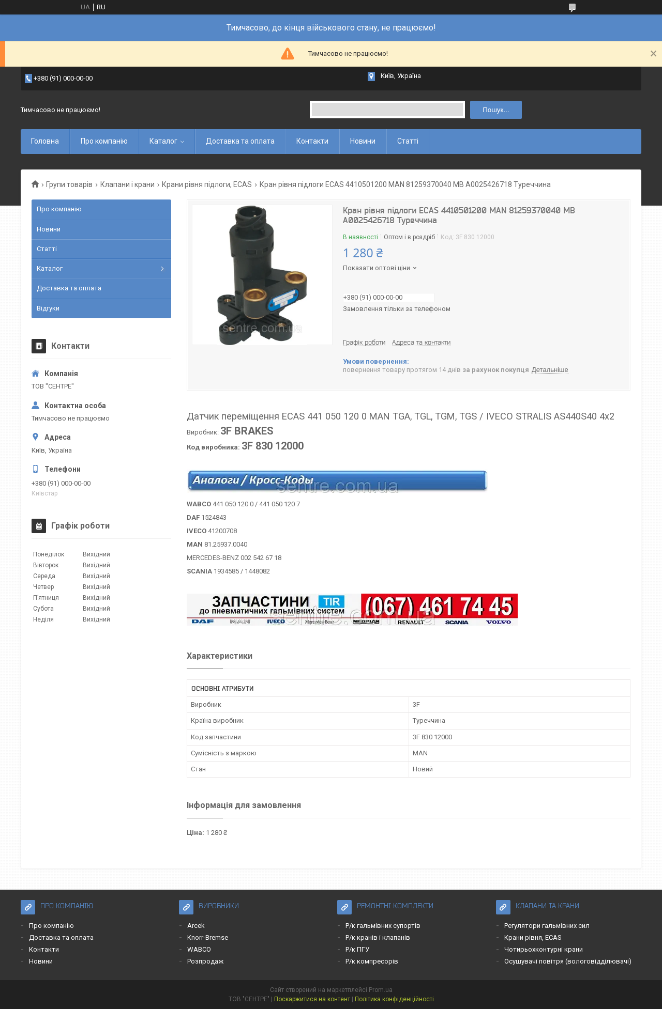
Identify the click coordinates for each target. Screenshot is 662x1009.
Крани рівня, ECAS (533, 937)
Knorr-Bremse (207, 937)
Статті (407, 141)
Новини (362, 141)
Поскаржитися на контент (312, 999)
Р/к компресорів (371, 961)
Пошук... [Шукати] (496, 110)
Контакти (312, 141)
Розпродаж (205, 961)
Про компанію (104, 141)
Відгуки (48, 308)
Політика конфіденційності (394, 999)
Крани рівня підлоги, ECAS (207, 184)
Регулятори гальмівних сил (547, 925)
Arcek (196, 925)
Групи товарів (69, 184)
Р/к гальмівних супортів (382, 925)
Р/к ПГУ (357, 949)
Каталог (163, 141)
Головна (45, 141)
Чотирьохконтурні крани (543, 949)
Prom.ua (381, 990)
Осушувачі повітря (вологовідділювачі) (567, 961)
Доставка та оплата (240, 141)
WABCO (199, 949)
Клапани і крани (127, 184)
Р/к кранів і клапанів (377, 937)
